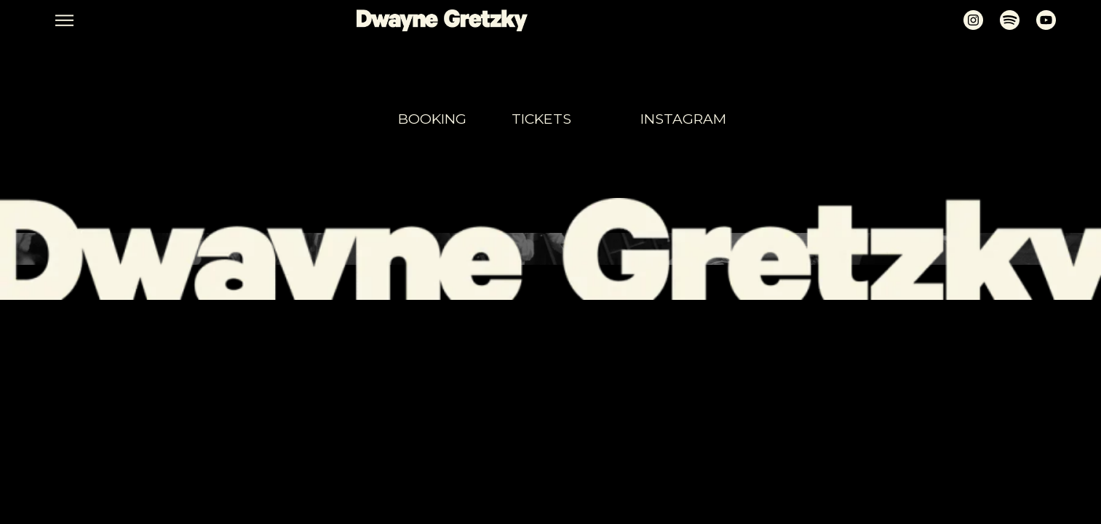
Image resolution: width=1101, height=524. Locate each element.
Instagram (683, 118)
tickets (541, 118)
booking (432, 118)
